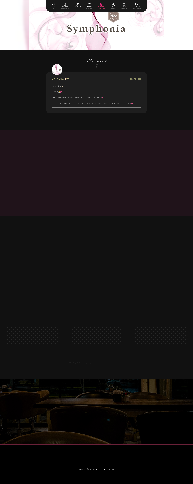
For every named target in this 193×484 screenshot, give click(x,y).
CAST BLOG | (82, 363)
